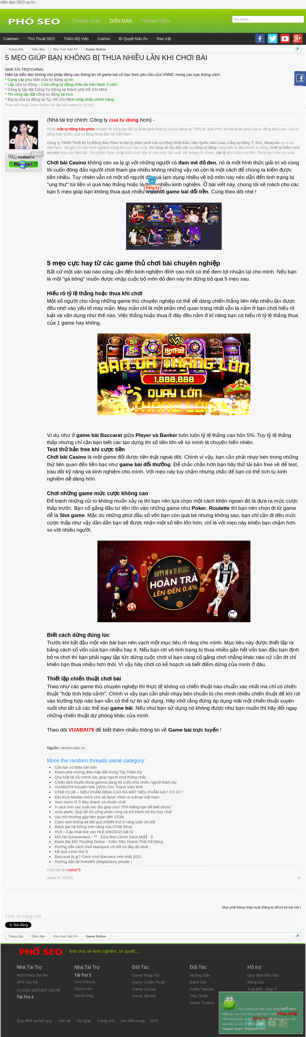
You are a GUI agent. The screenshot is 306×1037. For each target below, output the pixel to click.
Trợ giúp (83, 1020)
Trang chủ (86, 21)
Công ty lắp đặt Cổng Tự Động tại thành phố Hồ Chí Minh (58, 89)
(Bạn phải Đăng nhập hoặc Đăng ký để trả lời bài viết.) (261, 907)
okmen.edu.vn (73, 748)
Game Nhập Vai (145, 975)
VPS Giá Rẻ (27, 982)
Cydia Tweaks (202, 989)
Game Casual (144, 989)
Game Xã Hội (144, 996)
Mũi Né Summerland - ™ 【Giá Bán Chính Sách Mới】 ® (104, 837)
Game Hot (83, 988)
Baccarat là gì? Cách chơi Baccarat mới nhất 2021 (98, 856)
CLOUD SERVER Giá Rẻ (38, 990)
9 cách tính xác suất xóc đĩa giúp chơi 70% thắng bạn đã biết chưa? (113, 807)
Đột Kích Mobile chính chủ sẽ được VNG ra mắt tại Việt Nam (107, 797)
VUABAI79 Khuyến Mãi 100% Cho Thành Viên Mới (98, 787)
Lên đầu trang (132, 1020)
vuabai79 (74, 105)
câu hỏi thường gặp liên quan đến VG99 (89, 817)
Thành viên (155, 21)
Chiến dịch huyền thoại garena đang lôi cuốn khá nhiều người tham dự (116, 782)
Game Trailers (202, 1003)
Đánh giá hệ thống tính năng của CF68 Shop (93, 827)
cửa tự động (26, 84)
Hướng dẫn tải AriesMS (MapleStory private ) (93, 861)
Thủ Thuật (199, 996)
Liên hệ (64, 1020)
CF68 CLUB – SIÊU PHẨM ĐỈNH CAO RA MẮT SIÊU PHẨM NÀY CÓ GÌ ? (119, 792)
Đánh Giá (198, 982)
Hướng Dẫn (200, 975)
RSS (154, 1020)
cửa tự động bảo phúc (76, 129)
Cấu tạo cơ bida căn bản (76, 767)
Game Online (39, 105)
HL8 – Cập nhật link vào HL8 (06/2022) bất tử (94, 832)
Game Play (84, 995)
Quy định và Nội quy (34, 1020)
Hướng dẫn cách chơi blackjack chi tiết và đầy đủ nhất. (102, 847)
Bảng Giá (255, 982)
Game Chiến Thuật (148, 982)
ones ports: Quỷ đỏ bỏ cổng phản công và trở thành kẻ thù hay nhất (113, 812)
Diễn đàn (121, 21)
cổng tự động (48, 94)
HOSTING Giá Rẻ (32, 975)
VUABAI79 (81, 730)
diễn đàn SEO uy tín (18, 2)
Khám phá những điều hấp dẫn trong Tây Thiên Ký (98, 772)
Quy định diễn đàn (263, 975)
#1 (299, 878)
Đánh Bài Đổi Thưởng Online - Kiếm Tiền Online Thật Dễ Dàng (109, 841)
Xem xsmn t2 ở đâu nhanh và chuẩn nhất (90, 802)
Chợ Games (84, 982)
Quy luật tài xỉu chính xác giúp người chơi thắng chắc (100, 777)
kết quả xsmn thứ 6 (71, 851)
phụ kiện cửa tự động (44, 79)
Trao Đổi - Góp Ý (262, 989)
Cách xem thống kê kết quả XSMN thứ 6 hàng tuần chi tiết (105, 822)
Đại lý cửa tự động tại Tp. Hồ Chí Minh (41, 99)
